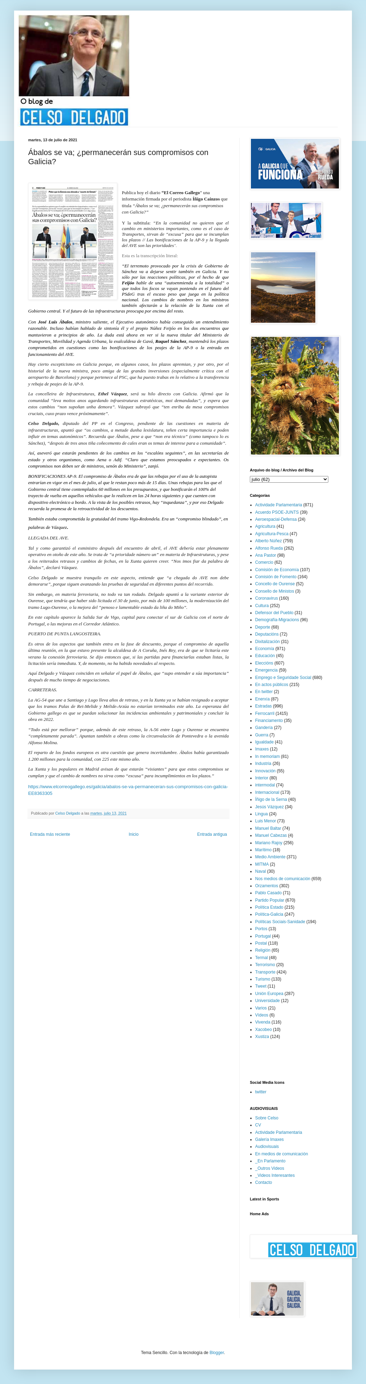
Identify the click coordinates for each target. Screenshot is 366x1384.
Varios (261, 1008)
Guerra (261, 735)
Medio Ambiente (270, 856)
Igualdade (264, 742)
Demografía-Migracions (277, 619)
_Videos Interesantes (275, 1175)
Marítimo (263, 849)
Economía (264, 648)
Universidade (267, 1000)
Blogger (216, 1352)
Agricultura (265, 526)
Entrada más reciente (50, 834)
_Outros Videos (269, 1168)
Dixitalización (267, 641)
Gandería (264, 727)
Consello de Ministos (274, 591)
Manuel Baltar (268, 828)
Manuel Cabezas (271, 835)
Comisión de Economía (277, 569)
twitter (260, 1091)
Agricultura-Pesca (272, 533)
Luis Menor (265, 820)
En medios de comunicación (281, 1153)
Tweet (260, 986)
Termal (261, 957)
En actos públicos (271, 684)
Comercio (264, 562)
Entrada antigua (212, 834)
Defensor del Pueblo (274, 612)
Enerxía (262, 699)
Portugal (263, 936)
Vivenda (262, 1022)
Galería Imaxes (269, 1139)
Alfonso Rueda (269, 548)
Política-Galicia (269, 914)
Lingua (261, 813)
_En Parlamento (270, 1161)
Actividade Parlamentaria (278, 504)
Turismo (262, 979)
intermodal (265, 785)
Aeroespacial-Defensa (276, 519)
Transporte (265, 972)
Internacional (267, 792)
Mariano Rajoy (268, 842)
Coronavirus (266, 598)
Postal (261, 943)
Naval (260, 871)
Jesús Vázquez (269, 806)
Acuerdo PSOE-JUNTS (277, 512)
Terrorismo (265, 964)
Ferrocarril (264, 713)
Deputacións (267, 634)
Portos (261, 928)
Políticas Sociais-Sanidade (280, 921)
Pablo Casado (268, 892)
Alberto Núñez (268, 540)
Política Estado (269, 907)
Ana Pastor (265, 555)
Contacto (263, 1182)
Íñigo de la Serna (271, 799)
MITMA (262, 864)
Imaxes (262, 749)
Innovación (265, 770)
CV (258, 1125)
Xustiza (262, 1036)
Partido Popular (269, 900)
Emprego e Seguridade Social (283, 677)
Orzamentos (266, 885)
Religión (262, 950)
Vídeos (261, 1015)
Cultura (262, 605)
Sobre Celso (266, 1118)
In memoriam (267, 756)
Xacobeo (263, 1029)
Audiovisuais (267, 1146)
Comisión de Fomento (275, 576)
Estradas (263, 706)
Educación (265, 655)
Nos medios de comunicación (282, 878)
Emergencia (266, 670)
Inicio (134, 834)
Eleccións (264, 663)
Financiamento (269, 720)
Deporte (262, 627)
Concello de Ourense (275, 583)
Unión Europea (269, 993)
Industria (263, 763)
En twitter (264, 691)
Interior (261, 778)
